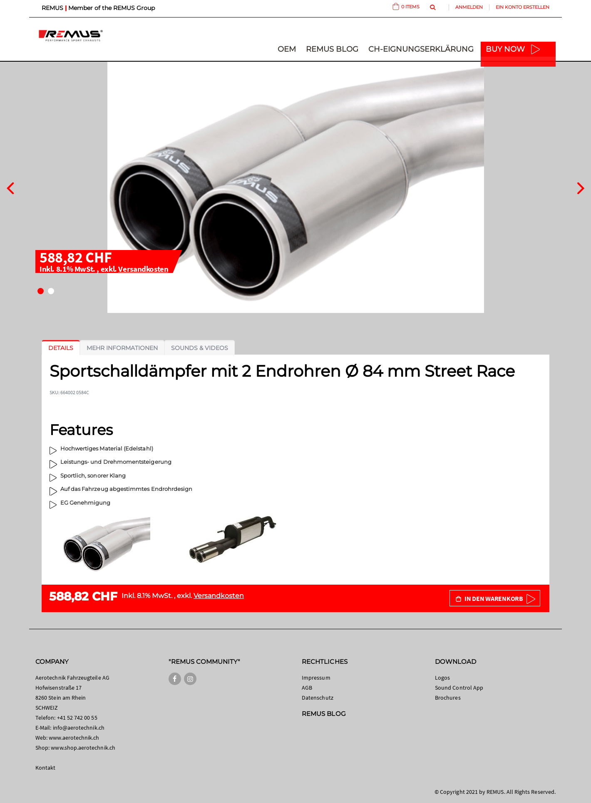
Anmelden (469, 7)
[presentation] (10, 187)
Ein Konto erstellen (522, 7)
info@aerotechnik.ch (78, 727)
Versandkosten (143, 269)
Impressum (316, 677)
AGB (307, 687)
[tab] (61, 348)
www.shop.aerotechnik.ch (83, 747)
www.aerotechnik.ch (74, 737)
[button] (40, 291)
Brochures (448, 697)
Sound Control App (459, 687)
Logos (442, 677)
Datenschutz (317, 697)
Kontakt (45, 767)
